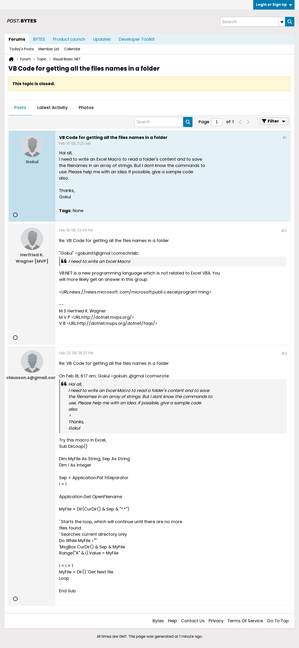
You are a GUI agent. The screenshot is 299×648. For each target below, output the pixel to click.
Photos (86, 107)
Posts (20, 107)
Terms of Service (245, 621)
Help (172, 621)
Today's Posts (21, 49)
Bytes (158, 621)
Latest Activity (52, 107)
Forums (17, 39)
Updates (102, 39)
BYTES (39, 39)
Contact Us (193, 621)
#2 (284, 230)
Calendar (72, 49)
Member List (49, 49)
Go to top (278, 621)
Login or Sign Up (274, 4)
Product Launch (69, 39)
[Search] (252, 21)
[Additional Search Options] (282, 21)
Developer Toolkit (137, 39)
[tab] (20, 108)
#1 (284, 137)
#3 (284, 353)
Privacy (216, 621)
